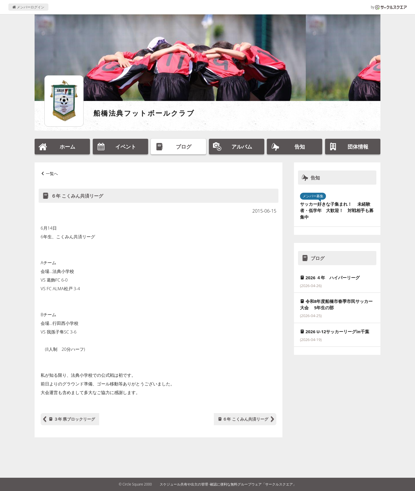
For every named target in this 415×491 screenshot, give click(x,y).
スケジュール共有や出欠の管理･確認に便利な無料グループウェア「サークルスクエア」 (228, 484)
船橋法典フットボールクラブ (144, 113)
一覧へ (52, 173)
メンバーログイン (28, 7)
